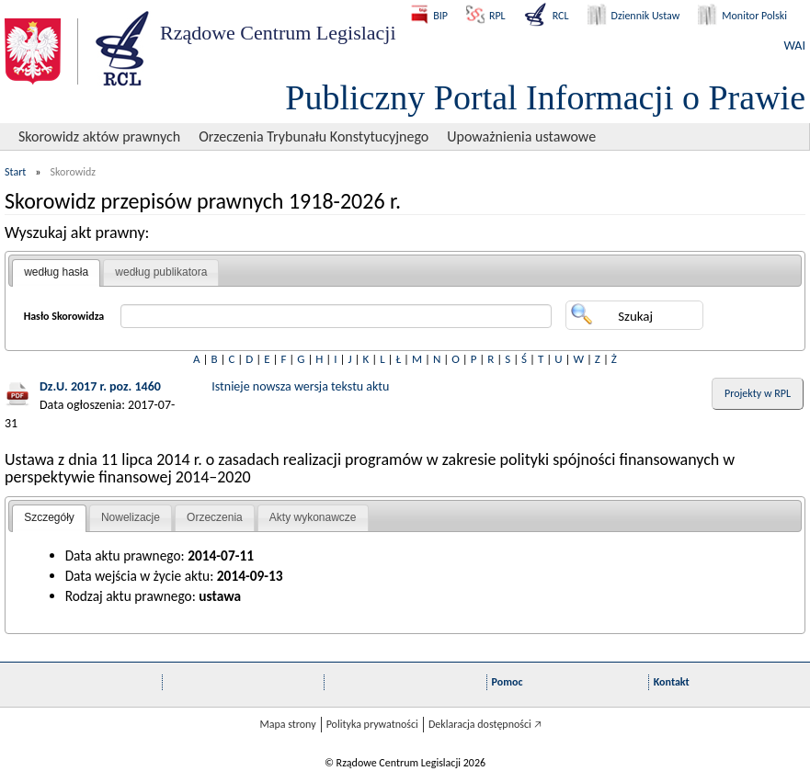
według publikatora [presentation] (161, 272)
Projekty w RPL (757, 393)
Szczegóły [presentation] (49, 517)
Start (15, 171)
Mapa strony (287, 724)
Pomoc (507, 681)
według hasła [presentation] (56, 272)
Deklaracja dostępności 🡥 (485, 724)
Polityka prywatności (372, 724)
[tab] (56, 273)
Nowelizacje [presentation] (130, 517)
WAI (794, 45)
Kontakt (672, 681)
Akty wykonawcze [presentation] (313, 517)
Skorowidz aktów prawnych (99, 136)
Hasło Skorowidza (64, 316)
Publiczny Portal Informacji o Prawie (545, 97)
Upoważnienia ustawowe (521, 136)
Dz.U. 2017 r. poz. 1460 (100, 386)
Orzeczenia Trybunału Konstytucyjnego (313, 136)
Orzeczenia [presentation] (215, 517)
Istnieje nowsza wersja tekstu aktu (300, 386)
